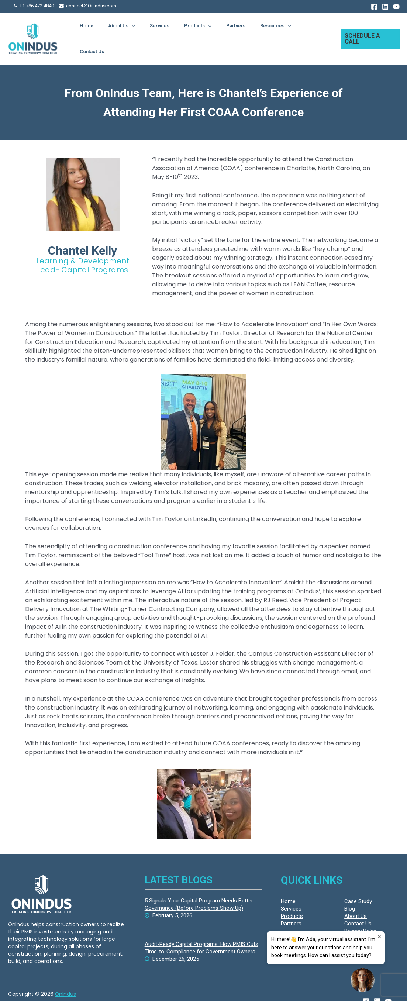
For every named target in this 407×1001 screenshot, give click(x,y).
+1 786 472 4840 (34, 6)
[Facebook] (374, 6)
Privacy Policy (360, 914)
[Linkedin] (385, 6)
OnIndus (65, 977)
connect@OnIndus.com (87, 6)
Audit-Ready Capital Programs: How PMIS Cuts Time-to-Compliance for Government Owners (201, 931)
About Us (157, 30)
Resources (281, 30)
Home (130, 30)
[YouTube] (396, 6)
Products (218, 30)
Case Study (358, 885)
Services (187, 30)
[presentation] (167, 30)
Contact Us (316, 30)
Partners (249, 30)
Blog (349, 892)
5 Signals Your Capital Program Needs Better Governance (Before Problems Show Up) (199, 887)
